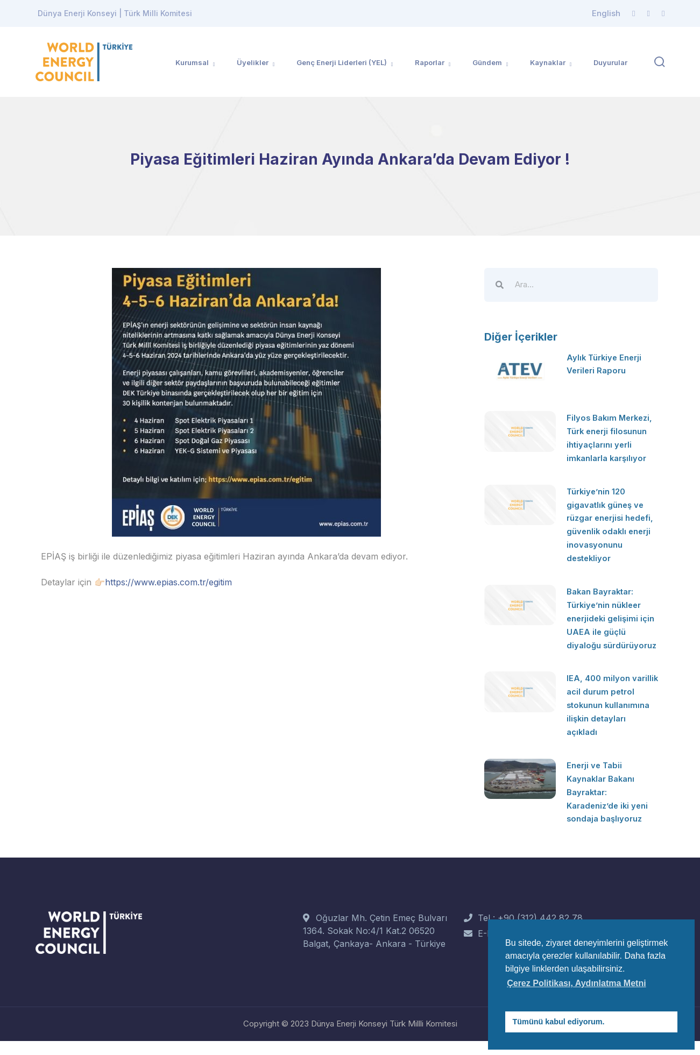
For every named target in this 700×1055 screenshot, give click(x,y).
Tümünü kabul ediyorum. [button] (559, 1021)
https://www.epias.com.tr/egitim (168, 582)
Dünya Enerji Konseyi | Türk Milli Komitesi (115, 13)
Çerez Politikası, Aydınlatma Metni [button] (576, 983)
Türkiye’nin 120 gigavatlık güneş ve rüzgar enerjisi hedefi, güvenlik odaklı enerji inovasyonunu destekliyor (607, 528)
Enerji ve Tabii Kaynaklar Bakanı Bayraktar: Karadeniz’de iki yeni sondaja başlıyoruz (610, 807)
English (606, 13)
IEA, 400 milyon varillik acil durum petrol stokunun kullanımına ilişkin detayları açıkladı (604, 722)
